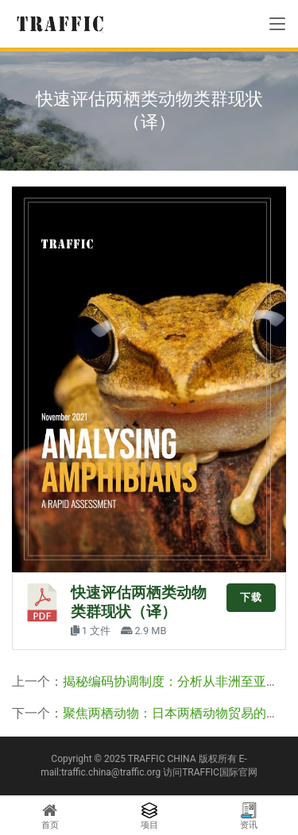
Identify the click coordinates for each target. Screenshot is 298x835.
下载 (251, 597)
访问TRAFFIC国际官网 (210, 772)
